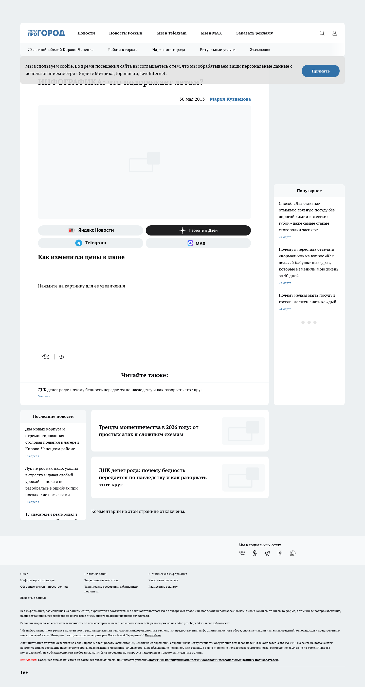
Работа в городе (123, 49)
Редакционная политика (101, 580)
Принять (321, 71)
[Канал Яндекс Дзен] (198, 230)
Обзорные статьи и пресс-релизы (44, 586)
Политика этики (95, 574)
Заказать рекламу (254, 32)
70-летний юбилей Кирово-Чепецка (61, 49)
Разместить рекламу (163, 586)
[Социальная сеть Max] (198, 243)
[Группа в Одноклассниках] (254, 553)
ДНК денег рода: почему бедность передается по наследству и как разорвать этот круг (144, 393)
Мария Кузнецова (230, 99)
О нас (24, 574)
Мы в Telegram (172, 32)
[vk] (45, 356)
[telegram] (63, 356)
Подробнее (153, 635)
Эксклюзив (260, 49)
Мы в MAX (211, 32)
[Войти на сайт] (335, 33)
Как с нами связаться (163, 580)
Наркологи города (168, 49)
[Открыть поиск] (322, 33)
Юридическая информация (168, 574)
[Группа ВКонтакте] (242, 553)
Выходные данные (33, 598)
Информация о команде (37, 580)
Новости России (125, 32)
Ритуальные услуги (217, 49)
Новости (86, 32)
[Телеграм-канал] (90, 243)
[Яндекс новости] (90, 230)
